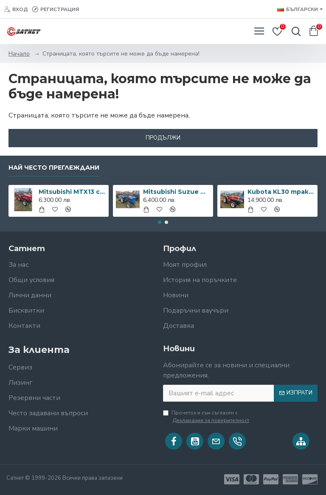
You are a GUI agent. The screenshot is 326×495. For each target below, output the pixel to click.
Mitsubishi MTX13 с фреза (72, 192)
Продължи (163, 138)
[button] (159, 222)
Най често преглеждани (53, 167)
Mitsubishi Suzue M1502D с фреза (177, 192)
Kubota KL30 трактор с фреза (281, 192)
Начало (19, 54)
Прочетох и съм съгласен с (206, 416)
